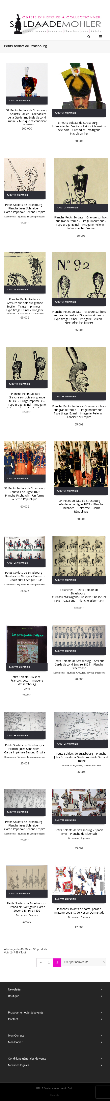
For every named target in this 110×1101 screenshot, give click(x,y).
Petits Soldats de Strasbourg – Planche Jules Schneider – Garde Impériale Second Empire (24, 208)
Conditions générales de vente (27, 1058)
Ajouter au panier (19, 101)
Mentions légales (18, 1065)
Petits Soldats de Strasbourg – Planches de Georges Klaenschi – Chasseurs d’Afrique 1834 (24, 576)
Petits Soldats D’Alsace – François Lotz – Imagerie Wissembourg (27, 680)
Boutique (13, 996)
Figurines (21, 216)
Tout (23, 952)
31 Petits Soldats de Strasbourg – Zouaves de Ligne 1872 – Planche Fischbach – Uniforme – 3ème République (24, 493)
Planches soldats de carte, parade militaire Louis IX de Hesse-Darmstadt (79, 910)
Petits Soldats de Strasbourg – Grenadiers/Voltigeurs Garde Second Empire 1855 (27, 906)
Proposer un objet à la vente (25, 1012)
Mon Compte (16, 1035)
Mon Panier (15, 1042)
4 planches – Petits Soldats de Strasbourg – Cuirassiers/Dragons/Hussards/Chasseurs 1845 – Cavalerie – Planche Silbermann (79, 595)
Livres (27, 689)
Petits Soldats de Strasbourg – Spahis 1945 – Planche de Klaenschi (79, 832)
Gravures (80, 673)
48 (17, 952)
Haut (54, 1095)
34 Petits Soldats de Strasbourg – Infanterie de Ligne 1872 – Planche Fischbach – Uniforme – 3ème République (81, 506)
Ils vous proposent (36, 216)
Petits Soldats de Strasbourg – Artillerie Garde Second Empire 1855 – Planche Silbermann (79, 664)
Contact (13, 1019)
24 (11, 952)
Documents (10, 216)
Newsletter (14, 989)
